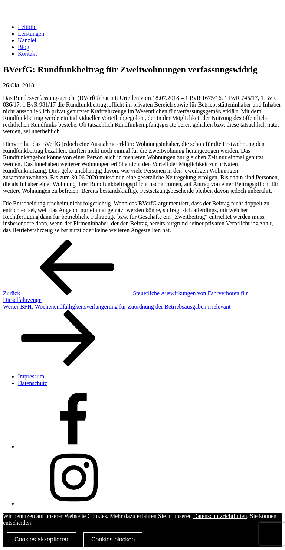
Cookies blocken (113, 539)
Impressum (31, 376)
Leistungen (31, 33)
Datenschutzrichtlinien (220, 516)
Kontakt (27, 54)
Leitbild (27, 27)
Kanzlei (27, 40)
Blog (23, 47)
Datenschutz (32, 383)
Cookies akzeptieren (41, 539)
